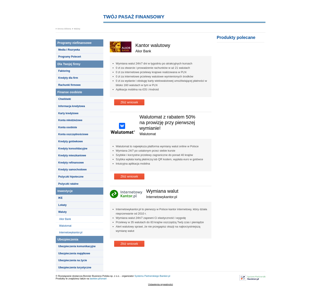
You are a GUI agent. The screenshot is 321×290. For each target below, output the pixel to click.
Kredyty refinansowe (71, 162)
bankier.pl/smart (98, 278)
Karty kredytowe (68, 113)
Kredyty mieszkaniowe (72, 155)
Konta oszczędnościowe (73, 134)
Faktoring (64, 70)
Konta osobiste (67, 127)
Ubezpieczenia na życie (72, 260)
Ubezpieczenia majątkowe (74, 253)
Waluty (77, 29)
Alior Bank (65, 219)
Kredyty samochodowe (72, 169)
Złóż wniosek (129, 102)
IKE (60, 197)
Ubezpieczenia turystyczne (74, 267)
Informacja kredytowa (71, 106)
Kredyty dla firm (68, 77)
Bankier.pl (165, 276)
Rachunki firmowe (69, 85)
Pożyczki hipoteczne (71, 176)
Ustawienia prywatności (160, 284)
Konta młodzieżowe (70, 120)
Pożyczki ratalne (68, 183)
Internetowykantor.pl (70, 232)
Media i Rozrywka (69, 49)
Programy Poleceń (69, 56)
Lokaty (62, 205)
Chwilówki (64, 99)
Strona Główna (64, 29)
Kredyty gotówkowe (70, 141)
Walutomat (65, 225)
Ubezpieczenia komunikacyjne (77, 246)
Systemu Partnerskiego (146, 276)
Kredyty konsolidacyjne (73, 148)
